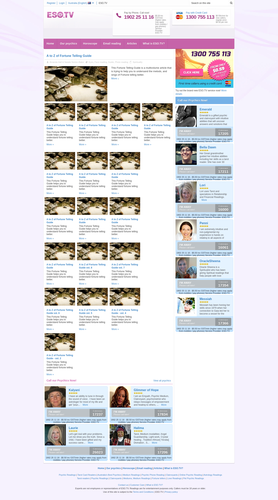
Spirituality (137, 62)
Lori (202, 185)
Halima (139, 428)
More (114, 78)
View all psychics (162, 380)
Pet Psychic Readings (193, 478)
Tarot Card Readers (86, 475)
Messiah (206, 299)
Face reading (101, 62)
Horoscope (90, 43)
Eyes (91, 62)
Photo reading (121, 62)
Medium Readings (131, 475)
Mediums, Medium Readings (136, 478)
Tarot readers (83, 478)
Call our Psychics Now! (193, 100)
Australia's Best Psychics (109, 475)
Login (62, 3)
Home (50, 43)
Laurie (73, 428)
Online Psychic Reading (190, 475)
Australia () (79, 3)
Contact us (123, 485)
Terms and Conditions (143, 492)
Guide (111, 62)
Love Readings (174, 478)
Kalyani (74, 390)
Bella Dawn (208, 147)
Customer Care (137, 485)
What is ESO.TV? (154, 43)
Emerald (206, 109)
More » (50, 144)
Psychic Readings (67, 475)
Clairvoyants (172, 475)
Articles (132, 43)
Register (51, 3)
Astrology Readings (213, 475)
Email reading (112, 43)
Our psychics (68, 43)
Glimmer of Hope (146, 390)
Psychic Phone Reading (153, 475)
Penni (204, 223)
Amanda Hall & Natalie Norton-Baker (67, 62)
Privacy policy (171, 492)
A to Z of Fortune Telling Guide (69, 55)
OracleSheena (210, 261)
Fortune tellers (158, 478)
